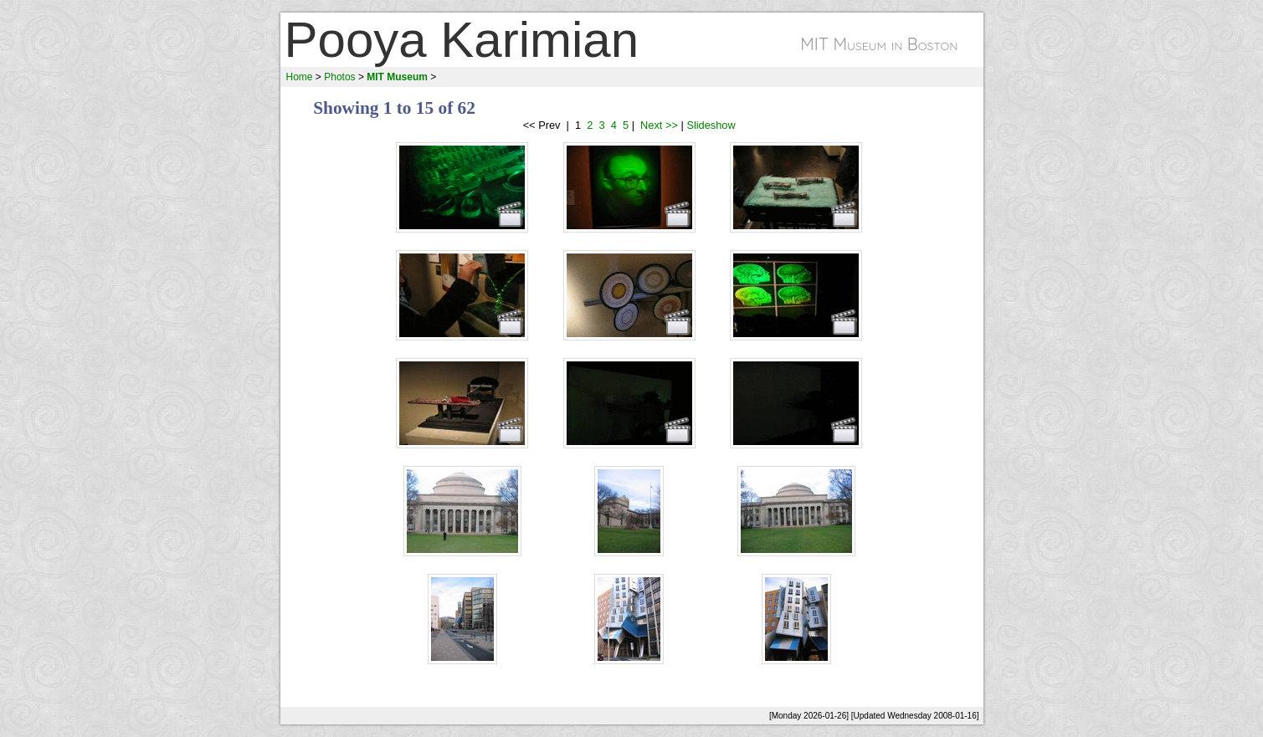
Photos (339, 77)
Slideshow (710, 125)
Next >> (658, 125)
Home (299, 77)
